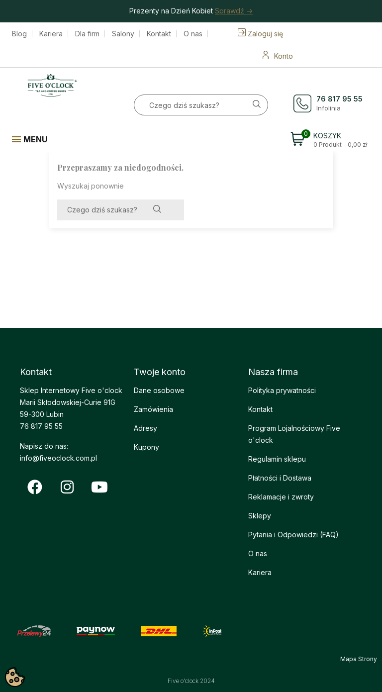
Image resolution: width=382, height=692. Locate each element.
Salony (123, 33)
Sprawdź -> (234, 10)
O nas (193, 33)
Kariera (51, 33)
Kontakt (159, 33)
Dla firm (87, 33)
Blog (19, 33)
